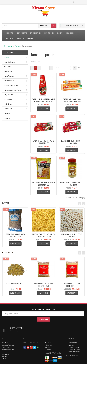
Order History (48, 379)
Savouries (30, 38)
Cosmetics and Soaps (11, 85)
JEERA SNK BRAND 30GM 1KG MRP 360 (15, 269)
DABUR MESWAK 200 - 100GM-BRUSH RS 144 (72, 100)
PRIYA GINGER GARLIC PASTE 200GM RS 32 (43, 206)
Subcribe (43, 353)
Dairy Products (49, 33)
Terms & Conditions (8, 383)
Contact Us (5, 388)
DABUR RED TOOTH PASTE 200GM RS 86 (71, 153)
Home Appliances (9, 62)
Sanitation (20, 38)
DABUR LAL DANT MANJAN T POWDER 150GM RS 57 (43, 100)
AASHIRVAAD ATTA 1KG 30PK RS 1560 (72, 318)
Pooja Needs (70, 33)
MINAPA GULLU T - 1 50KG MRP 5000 (71, 269)
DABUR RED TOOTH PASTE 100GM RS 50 (43, 153)
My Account (48, 376)
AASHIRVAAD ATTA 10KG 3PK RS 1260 (43, 318)
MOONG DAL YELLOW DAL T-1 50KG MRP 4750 (43, 269)
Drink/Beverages (35, 33)
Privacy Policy (6, 381)
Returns (4, 390)
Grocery (59, 33)
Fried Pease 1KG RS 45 (15, 317)
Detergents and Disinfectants (13, 90)
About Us (5, 376)
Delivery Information (8, 379)
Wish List (47, 381)
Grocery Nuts (8, 99)
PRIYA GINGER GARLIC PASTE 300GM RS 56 (71, 206)
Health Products (21, 33)
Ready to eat (10, 38)
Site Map (4, 392)
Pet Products (8, 71)
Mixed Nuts (9, 33)
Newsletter (48, 383)
